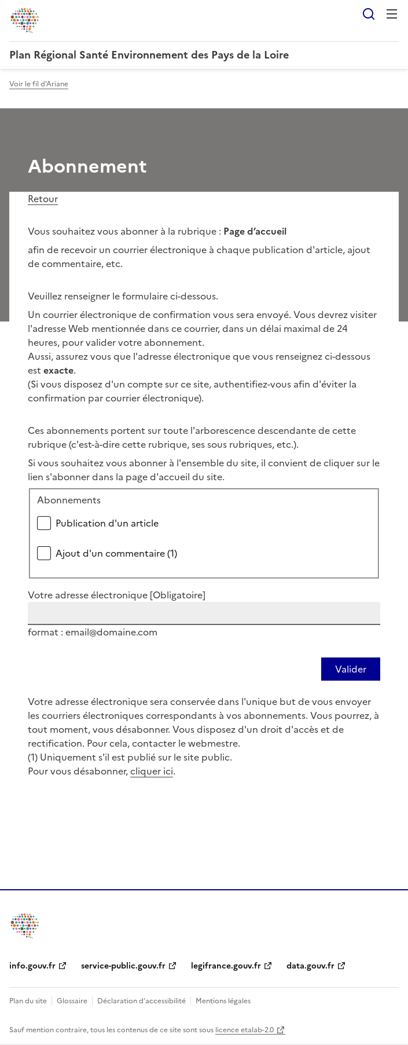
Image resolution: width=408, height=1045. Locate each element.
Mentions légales (223, 1001)
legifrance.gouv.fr (226, 966)
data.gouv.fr (310, 966)
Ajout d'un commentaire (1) (116, 553)
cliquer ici (151, 771)
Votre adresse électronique (116, 595)
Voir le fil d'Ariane (38, 84)
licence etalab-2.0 (244, 1030)
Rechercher (368, 13)
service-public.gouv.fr (123, 966)
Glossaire (72, 1001)
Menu (391, 13)
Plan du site (28, 1001)
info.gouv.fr (32, 966)
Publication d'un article (107, 523)
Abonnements (69, 500)
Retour (43, 199)
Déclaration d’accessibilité (141, 1001)
